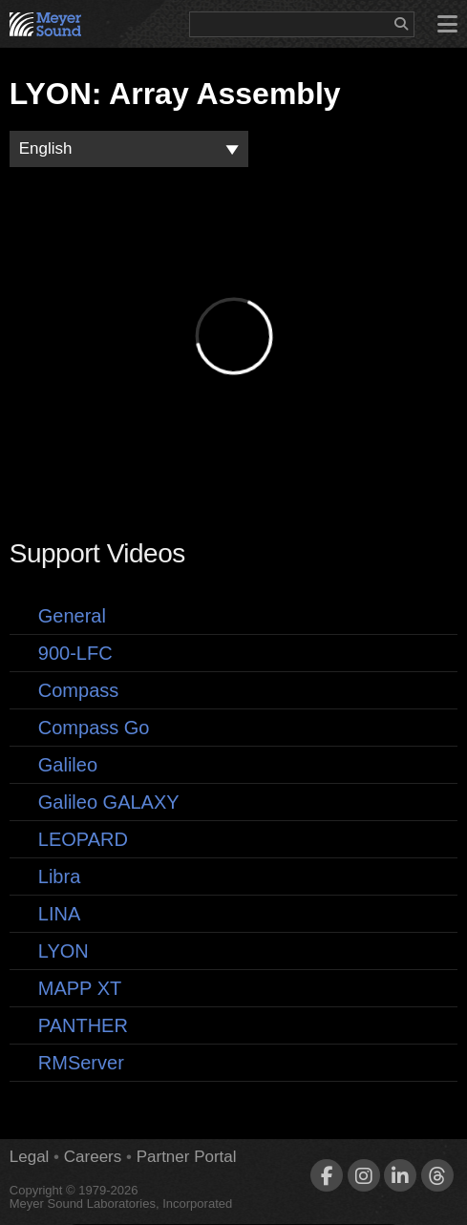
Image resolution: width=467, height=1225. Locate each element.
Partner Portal (187, 1157)
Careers (92, 1157)
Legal (30, 1157)
